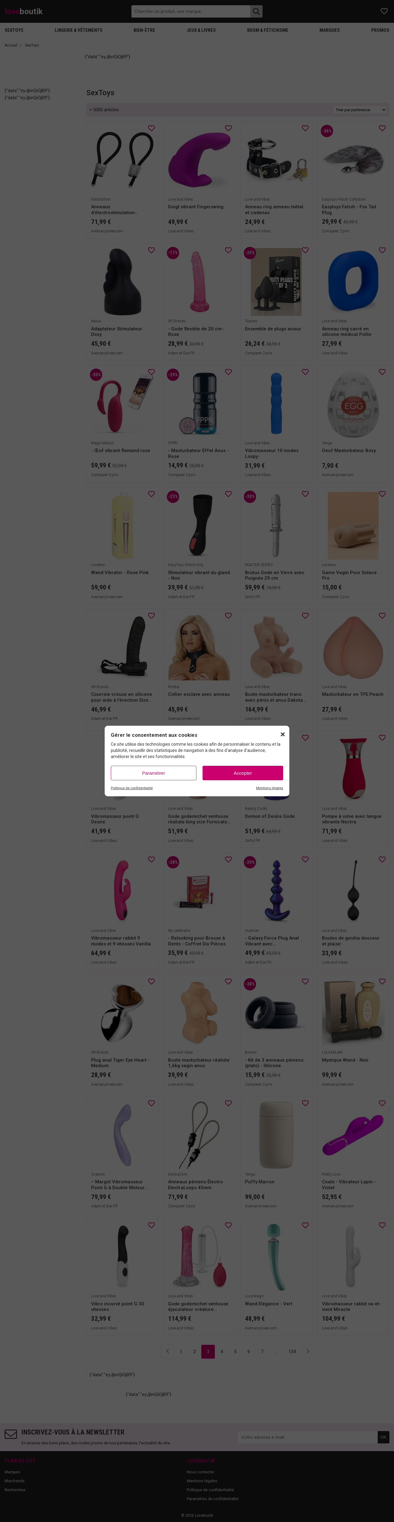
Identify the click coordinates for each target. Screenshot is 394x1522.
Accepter (243, 773)
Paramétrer (153, 773)
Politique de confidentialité (132, 788)
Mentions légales (269, 788)
